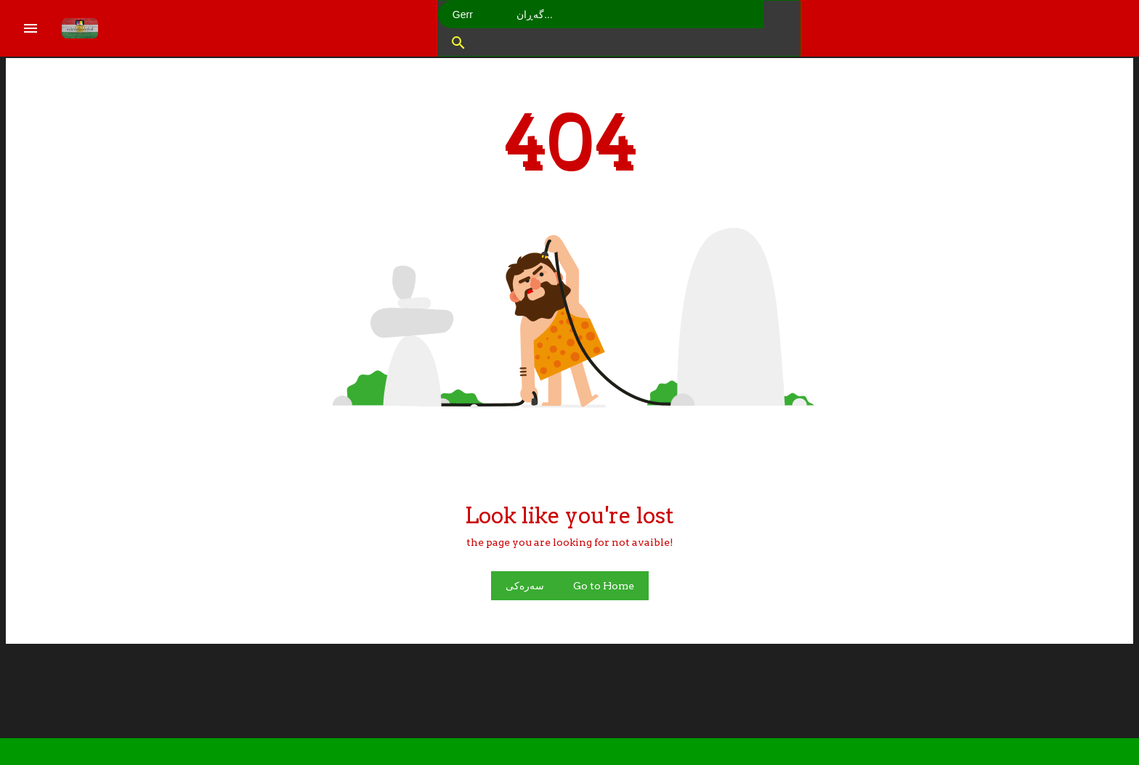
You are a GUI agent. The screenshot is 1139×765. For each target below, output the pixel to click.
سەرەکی (525, 586)
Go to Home (603, 586)
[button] (456, 42)
